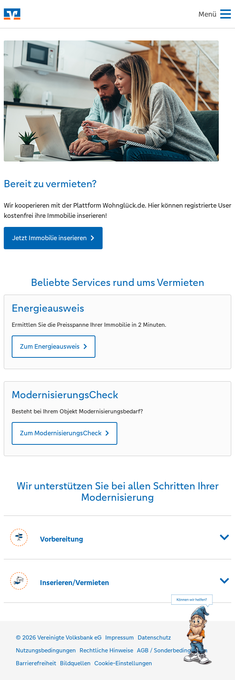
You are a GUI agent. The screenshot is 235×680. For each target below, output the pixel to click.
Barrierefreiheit (36, 663)
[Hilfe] (199, 630)
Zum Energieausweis (50, 346)
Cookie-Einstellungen (123, 663)
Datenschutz (154, 637)
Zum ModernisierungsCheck (60, 433)
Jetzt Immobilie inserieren (49, 238)
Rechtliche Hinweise (106, 650)
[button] (117, 537)
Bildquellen (75, 663)
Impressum (119, 637)
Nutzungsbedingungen (46, 650)
